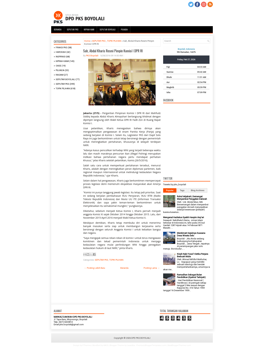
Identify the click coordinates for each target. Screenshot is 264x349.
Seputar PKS (72, 29)
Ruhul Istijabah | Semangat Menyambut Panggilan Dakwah (192, 197)
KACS (106, 345)
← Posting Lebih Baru (94, 268)
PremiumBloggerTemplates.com (151, 345)
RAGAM (59, 75)
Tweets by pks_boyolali (174, 184)
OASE (58, 65)
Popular (170, 190)
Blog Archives (197, 190)
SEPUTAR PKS (62, 84)
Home (87, 41)
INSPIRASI (60, 56)
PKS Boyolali (92, 55)
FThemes (86, 345)
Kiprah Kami (89, 29)
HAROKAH (61, 52)
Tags (182, 190)
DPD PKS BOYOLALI (140, 338)
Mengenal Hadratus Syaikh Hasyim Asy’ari (183, 217)
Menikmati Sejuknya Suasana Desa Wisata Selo (191, 234)
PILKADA (60, 70)
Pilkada (124, 29)
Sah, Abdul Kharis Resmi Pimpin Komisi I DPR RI (113, 50)
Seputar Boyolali (108, 29)
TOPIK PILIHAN (63, 88)
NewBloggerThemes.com (179, 345)
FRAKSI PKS (61, 47)
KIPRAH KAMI (62, 61)
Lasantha (131, 345)
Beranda (57, 29)
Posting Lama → (152, 268)
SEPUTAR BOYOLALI (65, 79)
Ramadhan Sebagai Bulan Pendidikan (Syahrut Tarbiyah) (191, 275)
